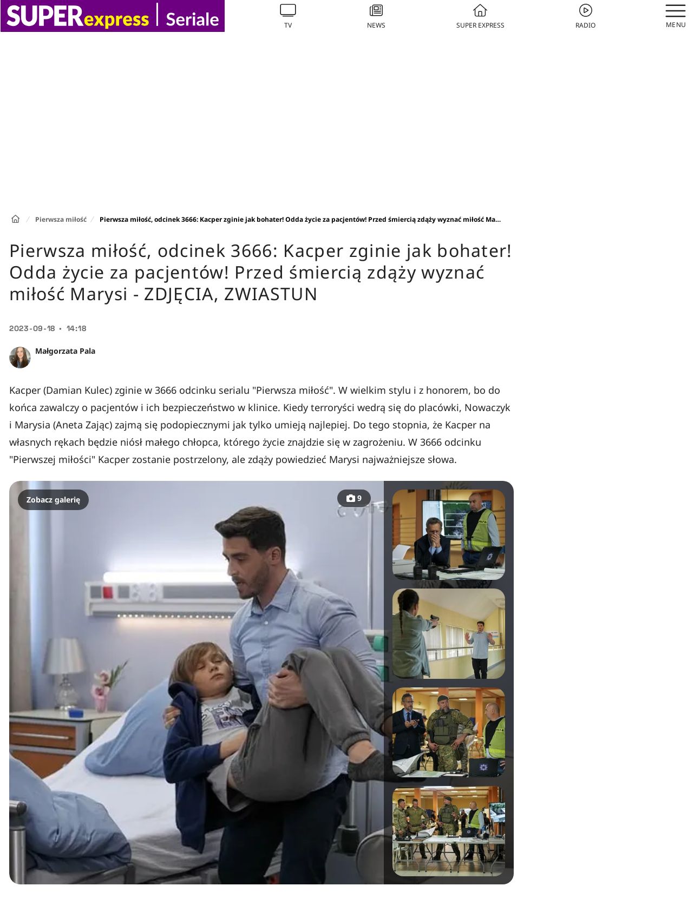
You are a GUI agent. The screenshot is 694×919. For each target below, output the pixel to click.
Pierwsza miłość (61, 219)
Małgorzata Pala (65, 351)
